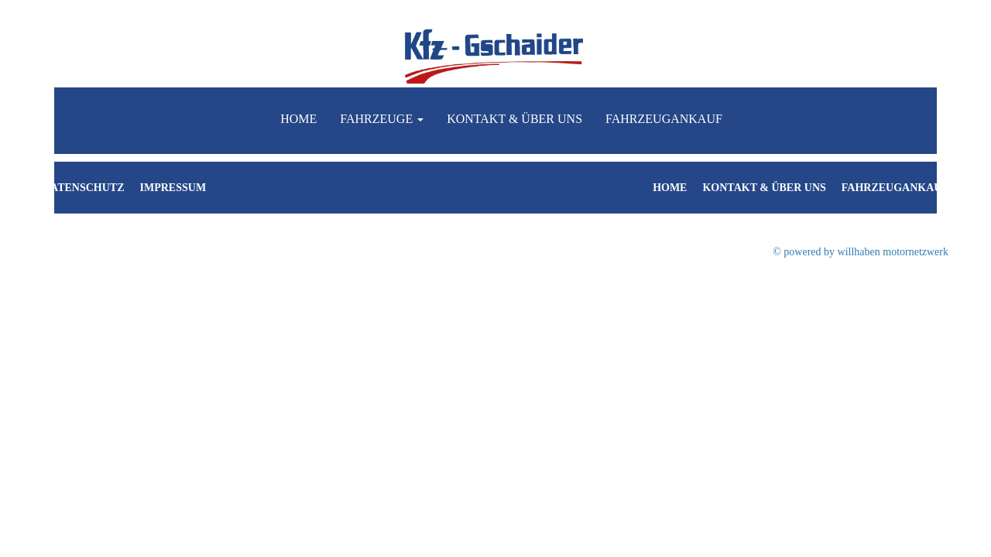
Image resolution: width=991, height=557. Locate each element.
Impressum (173, 187)
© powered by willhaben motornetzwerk (860, 252)
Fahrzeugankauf (663, 118)
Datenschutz (84, 187)
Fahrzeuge (381, 118)
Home (298, 118)
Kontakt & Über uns (514, 118)
